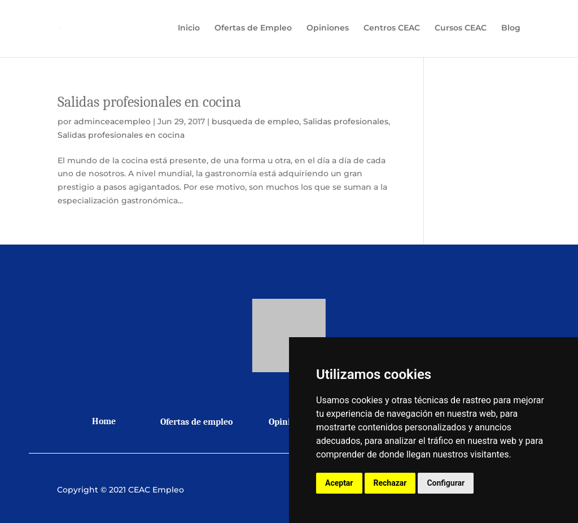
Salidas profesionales (345, 121)
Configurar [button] (446, 482)
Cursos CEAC (461, 29)
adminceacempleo (112, 121)
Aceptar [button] (339, 482)
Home (104, 421)
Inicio (189, 29)
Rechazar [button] (390, 482)
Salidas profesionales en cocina (149, 102)
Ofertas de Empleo (253, 29)
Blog (510, 29)
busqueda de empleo (255, 121)
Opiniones (327, 29)
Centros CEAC (392, 29)
